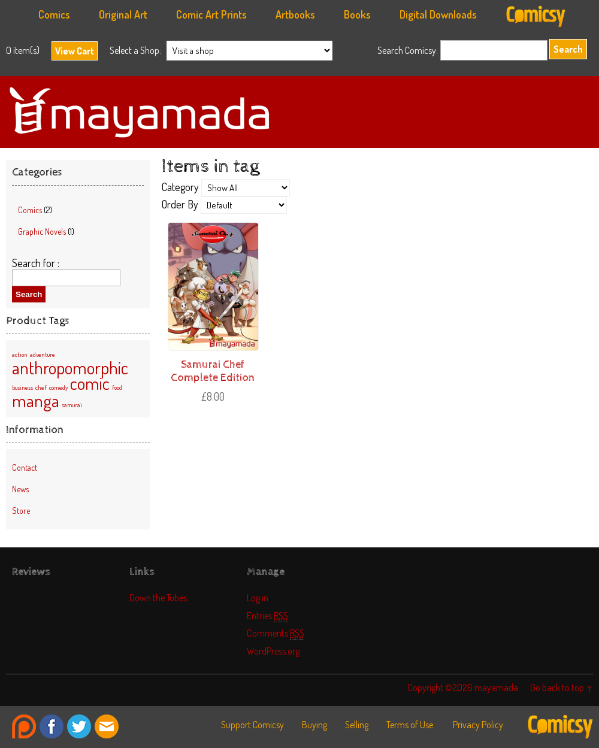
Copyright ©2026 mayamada (462, 687)
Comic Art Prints (211, 14)
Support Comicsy (252, 725)
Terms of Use (409, 725)
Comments (275, 632)
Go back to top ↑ (561, 687)
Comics (54, 14)
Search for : (35, 262)
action (20, 354)
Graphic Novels (42, 231)
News (20, 489)
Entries (267, 615)
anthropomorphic (70, 367)
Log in (257, 597)
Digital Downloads (438, 14)
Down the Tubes (158, 597)
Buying (314, 725)
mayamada (299, 112)
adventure (42, 354)
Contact (24, 467)
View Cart (74, 51)
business (22, 387)
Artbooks (295, 14)
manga (35, 400)
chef (41, 387)
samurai (72, 405)
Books (357, 14)
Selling (356, 725)
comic (90, 383)
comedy (58, 387)
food (117, 387)
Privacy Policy (478, 725)
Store (21, 510)
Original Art (123, 14)
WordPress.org (273, 650)
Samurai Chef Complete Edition (213, 371)
